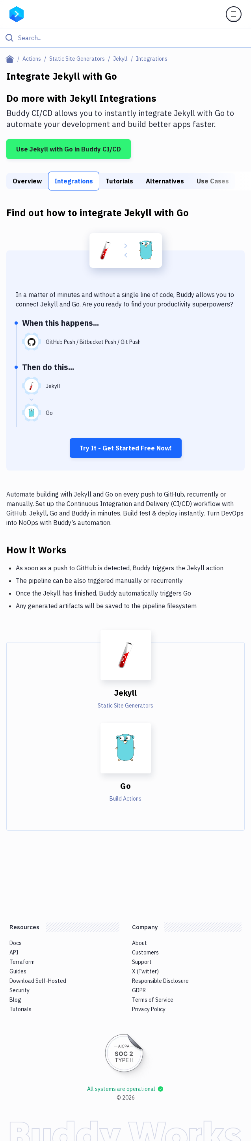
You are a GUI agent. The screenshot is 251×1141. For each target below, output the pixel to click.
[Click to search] (125, 37)
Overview (27, 181)
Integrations (73, 181)
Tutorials (119, 181)
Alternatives (165, 181)
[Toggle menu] (234, 14)
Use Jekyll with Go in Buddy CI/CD (68, 149)
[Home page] (11, 58)
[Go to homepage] (16, 13)
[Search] (131, 38)
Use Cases (213, 181)
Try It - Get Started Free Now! (126, 448)
